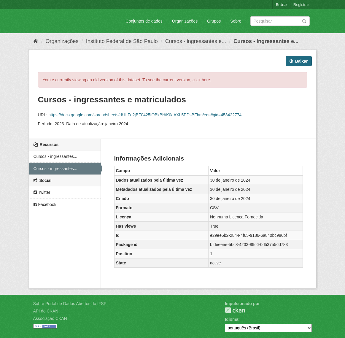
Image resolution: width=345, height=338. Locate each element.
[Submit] (304, 20)
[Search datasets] (280, 21)
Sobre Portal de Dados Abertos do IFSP (69, 303)
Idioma (231, 319)
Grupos (214, 21)
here (206, 79)
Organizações (185, 21)
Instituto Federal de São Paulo (122, 41)
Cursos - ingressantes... (55, 156)
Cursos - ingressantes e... (195, 41)
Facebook (45, 204)
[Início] (35, 41)
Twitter (42, 192)
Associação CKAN (50, 318)
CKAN (235, 310)
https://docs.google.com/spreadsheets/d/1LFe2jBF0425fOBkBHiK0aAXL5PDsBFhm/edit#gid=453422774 (144, 114)
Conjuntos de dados (144, 21)
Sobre (235, 21)
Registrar (301, 4)
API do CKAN (45, 311)
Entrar (281, 4)
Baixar (299, 61)
